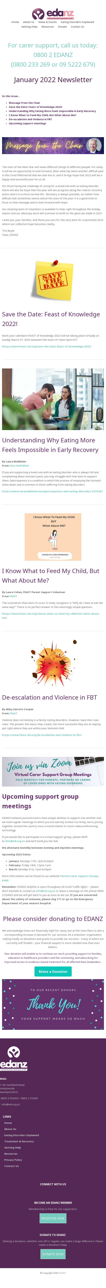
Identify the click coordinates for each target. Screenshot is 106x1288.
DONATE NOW (53, 1254)
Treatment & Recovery (19, 1141)
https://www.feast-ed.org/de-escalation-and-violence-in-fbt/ (42, 735)
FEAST (13, 596)
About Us (28, 22)
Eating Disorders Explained (77, 22)
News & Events (47, 22)
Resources (48, 26)
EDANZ (62, 1273)
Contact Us (77, 26)
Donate (62, 26)
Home (15, 22)
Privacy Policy (13, 1159)
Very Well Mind (19, 465)
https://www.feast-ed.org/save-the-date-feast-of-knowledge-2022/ (46, 346)
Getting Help (29, 26)
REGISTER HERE (53, 1218)
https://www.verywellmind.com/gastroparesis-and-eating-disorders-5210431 (52, 491)
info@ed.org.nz (15, 841)
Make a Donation (53, 971)
